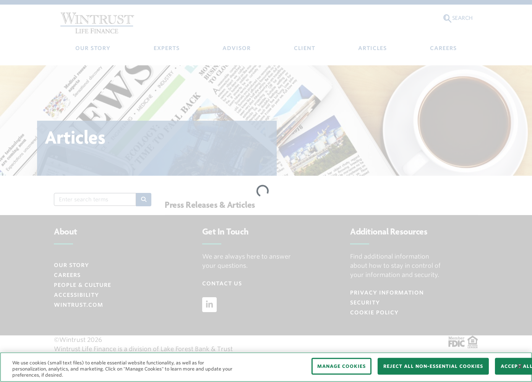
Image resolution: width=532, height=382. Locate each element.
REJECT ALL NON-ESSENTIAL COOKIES (433, 366)
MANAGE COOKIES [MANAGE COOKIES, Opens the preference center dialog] (341, 366)
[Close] (519, 366)
